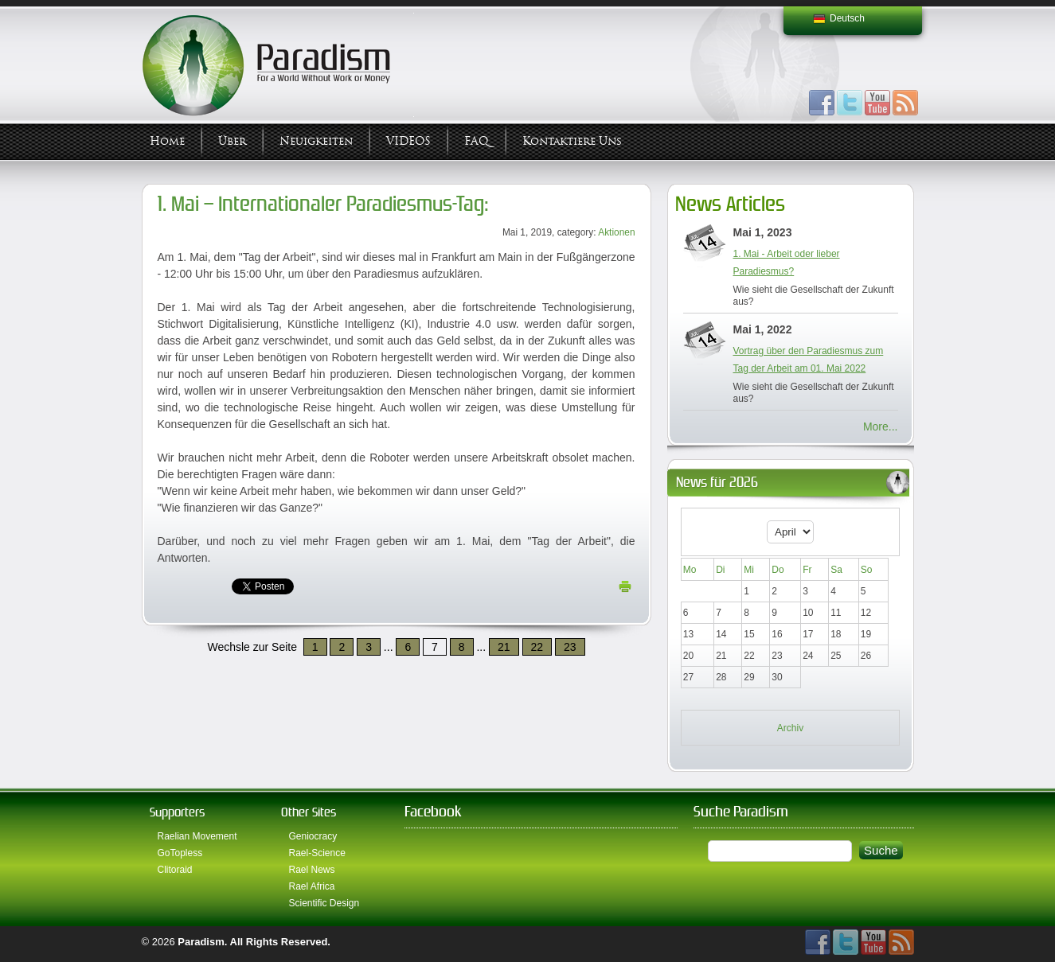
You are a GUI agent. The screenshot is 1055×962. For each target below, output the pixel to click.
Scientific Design (324, 903)
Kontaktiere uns (572, 141)
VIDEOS (408, 141)
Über (232, 141)
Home (167, 141)
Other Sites (308, 812)
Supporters (177, 812)
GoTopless (180, 853)
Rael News (312, 869)
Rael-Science (317, 853)
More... (880, 426)
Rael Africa (312, 886)
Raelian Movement (197, 836)
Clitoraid (175, 869)
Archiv (790, 728)
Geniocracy (313, 836)
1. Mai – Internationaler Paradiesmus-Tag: (323, 204)
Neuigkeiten (316, 141)
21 (504, 647)
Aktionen (616, 232)
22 (537, 647)
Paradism (201, 942)
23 (570, 647)
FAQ (476, 141)
